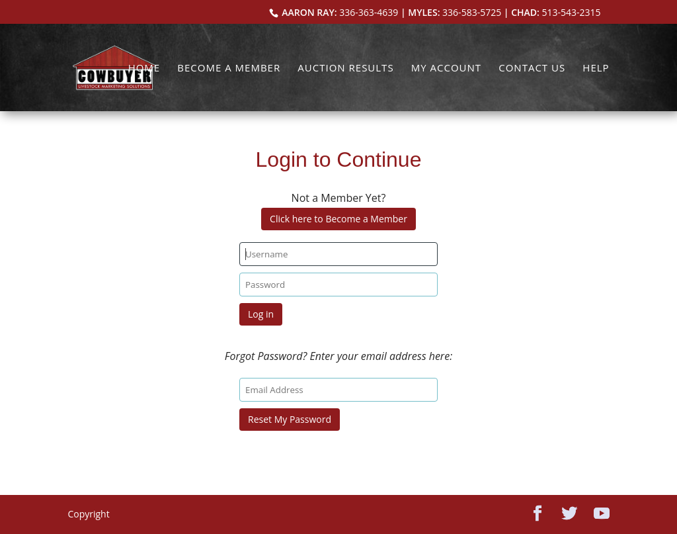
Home (144, 68)
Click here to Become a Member (338, 218)
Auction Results (345, 68)
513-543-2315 (571, 12)
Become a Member (228, 68)
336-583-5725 (471, 12)
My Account (446, 68)
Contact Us (531, 68)
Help (595, 68)
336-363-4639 (368, 12)
